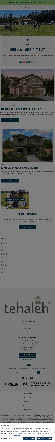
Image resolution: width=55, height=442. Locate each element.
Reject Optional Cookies (44, 439)
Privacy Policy (17, 435)
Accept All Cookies (29, 439)
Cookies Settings (6, 439)
